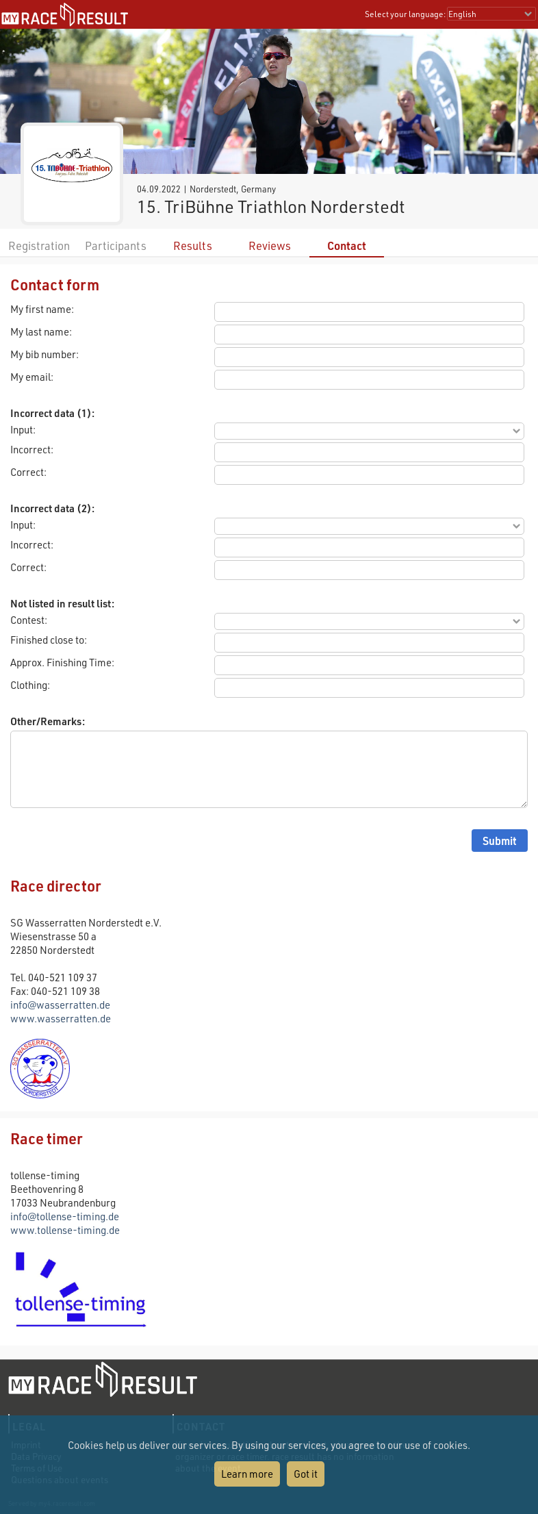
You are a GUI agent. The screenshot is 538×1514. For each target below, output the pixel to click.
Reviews (269, 245)
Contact (346, 245)
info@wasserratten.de (60, 1004)
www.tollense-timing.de (65, 1230)
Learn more (247, 1473)
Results (192, 245)
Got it (306, 1473)
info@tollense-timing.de (64, 1216)
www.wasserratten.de (60, 1018)
